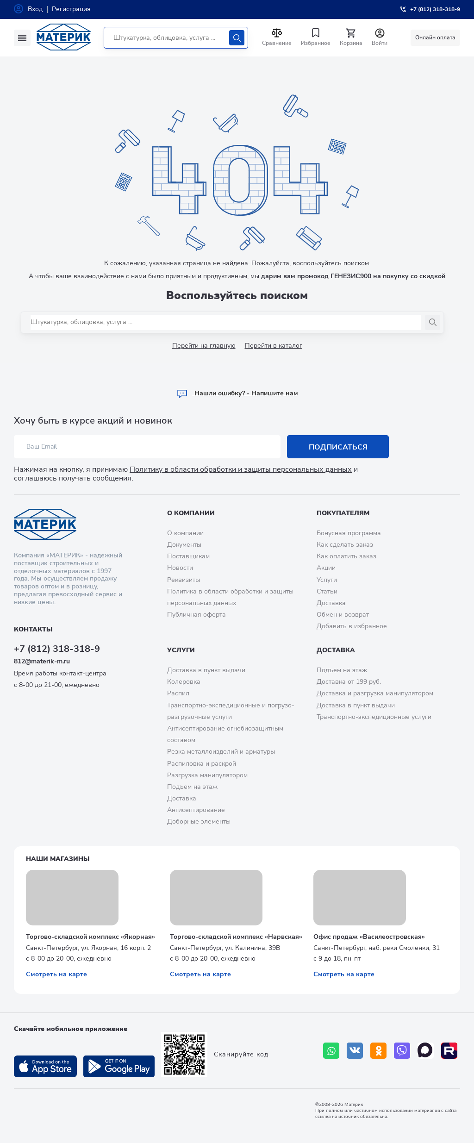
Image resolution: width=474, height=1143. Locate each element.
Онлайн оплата (435, 37)
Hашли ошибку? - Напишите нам (237, 393)
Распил (178, 693)
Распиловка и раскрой (201, 763)
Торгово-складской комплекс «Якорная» (90, 936)
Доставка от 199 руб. (349, 681)
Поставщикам (188, 556)
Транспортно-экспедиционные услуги (374, 716)
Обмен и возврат (343, 614)
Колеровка (183, 681)
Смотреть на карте (56, 974)
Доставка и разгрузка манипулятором (375, 693)
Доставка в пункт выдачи (206, 670)
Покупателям (343, 513)
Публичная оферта (196, 614)
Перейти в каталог (273, 345)
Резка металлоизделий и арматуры (221, 751)
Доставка (331, 603)
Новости (180, 567)
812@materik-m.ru (42, 661)
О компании (191, 513)
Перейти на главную (204, 345)
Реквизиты (183, 579)
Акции (326, 567)
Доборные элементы (199, 821)
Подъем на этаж (192, 786)
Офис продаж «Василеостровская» (369, 936)
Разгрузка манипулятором (207, 775)
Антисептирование (196, 810)
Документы (184, 544)
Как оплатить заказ (346, 556)
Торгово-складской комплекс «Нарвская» (236, 936)
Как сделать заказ (345, 544)
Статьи (327, 591)
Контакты (33, 629)
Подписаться (338, 447)
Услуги (327, 579)
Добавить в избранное (352, 626)
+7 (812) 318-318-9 (57, 649)
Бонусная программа (349, 533)
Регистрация (71, 9)
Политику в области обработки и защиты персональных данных (241, 469)
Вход (35, 9)
